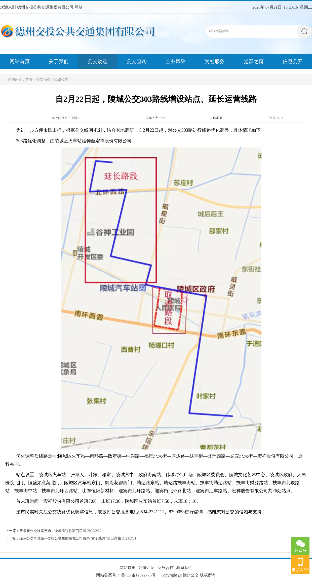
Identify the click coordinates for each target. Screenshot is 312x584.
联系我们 (184, 567)
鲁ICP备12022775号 (138, 575)
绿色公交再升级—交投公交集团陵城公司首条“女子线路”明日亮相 (70, 538)
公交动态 (43, 79)
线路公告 (61, 79)
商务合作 (166, 567)
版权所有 (208, 575)
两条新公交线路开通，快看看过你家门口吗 (52, 531)
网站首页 (128, 567)
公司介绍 (146, 567)
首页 (28, 79)
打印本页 (216, 118)
